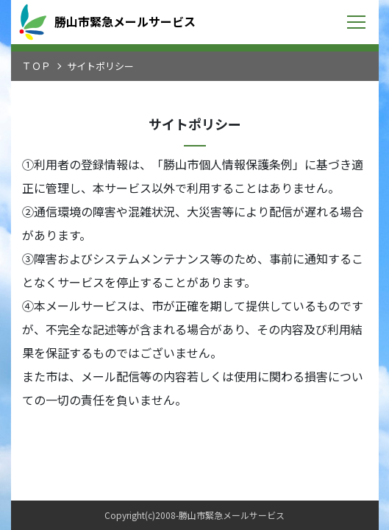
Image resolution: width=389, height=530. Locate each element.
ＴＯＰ (36, 66)
